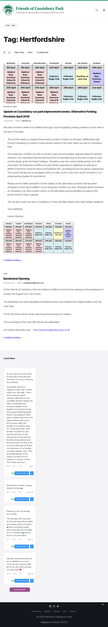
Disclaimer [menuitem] (47, 611)
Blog (13, 25)
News (30, 52)
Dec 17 (30, 540)
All (9, 52)
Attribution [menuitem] (56, 611)
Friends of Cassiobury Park (40, 8)
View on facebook (22, 473)
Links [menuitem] (64, 611)
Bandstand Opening (19, 278)
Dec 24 (30, 492)
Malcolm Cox (26, 121)
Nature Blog (19, 52)
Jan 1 (31, 466)
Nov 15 (30, 574)
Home (8, 25)
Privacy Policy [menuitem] (36, 611)
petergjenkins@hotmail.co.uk (34, 283)
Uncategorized (42, 52)
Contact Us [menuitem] (72, 611)
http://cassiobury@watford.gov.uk (51, 330)
